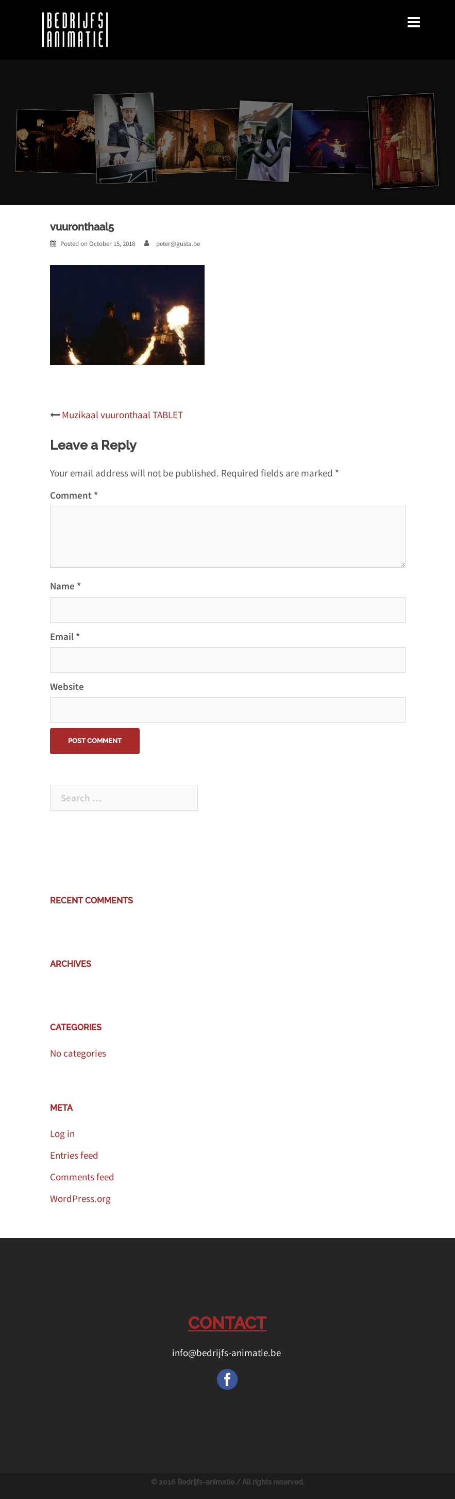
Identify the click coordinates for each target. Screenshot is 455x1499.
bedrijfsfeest (374, 1278)
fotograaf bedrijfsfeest (81, 1401)
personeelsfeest (380, 1285)
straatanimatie (377, 1373)
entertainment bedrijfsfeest (84, 1297)
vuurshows (79, 1412)
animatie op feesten (131, 1329)
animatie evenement (79, 1337)
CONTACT (227, 1322)
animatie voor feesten (126, 1301)
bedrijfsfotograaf (381, 1381)
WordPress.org (80, 1198)
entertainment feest (377, 1305)
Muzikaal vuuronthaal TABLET (122, 414)
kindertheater (376, 1389)
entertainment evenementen (135, 1345)
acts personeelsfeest (139, 1282)
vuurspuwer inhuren (81, 1385)
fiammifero (320, 1309)
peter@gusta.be (178, 243)
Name (65, 586)
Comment (74, 495)
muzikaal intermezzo (320, 1321)
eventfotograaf (327, 1293)
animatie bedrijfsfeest (81, 1282)
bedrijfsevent (375, 1293)
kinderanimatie (327, 1333)
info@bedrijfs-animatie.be (227, 1352)
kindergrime (132, 1357)
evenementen (135, 1317)
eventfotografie (379, 1349)
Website (67, 686)
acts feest (369, 1325)
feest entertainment (84, 1353)
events (364, 1333)
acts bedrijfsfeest (89, 1309)
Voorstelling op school (322, 1361)
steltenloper (322, 1301)
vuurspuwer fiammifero (374, 1361)
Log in (62, 1133)
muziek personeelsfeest (329, 1282)
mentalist (76, 1420)
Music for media (317, 1345)
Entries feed (74, 1155)
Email (65, 636)
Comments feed (82, 1177)
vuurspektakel (378, 1317)
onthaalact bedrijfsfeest (81, 1321)
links (361, 1341)
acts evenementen (83, 1369)
